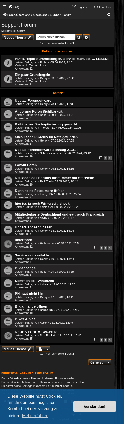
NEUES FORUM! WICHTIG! (37, 332)
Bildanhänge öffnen (31, 306)
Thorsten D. (47, 127)
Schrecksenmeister (52, 153)
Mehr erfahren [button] (35, 416)
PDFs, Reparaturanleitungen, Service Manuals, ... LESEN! (62, 59)
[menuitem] (14, 7)
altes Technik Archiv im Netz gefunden (46, 137)
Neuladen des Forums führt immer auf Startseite (54, 178)
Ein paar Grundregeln (32, 75)
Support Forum (18, 25)
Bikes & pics (25, 319)
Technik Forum (38, 65)
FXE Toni (45, 181)
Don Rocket (47, 335)
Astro (43, 322)
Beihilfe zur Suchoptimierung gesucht (46, 124)
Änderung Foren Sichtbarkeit (39, 111)
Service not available (32, 255)
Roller (43, 62)
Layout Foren (26, 165)
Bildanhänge (25, 268)
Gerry (21, 30)
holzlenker (46, 206)
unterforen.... (25, 240)
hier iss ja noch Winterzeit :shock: (43, 203)
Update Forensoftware (33, 100)
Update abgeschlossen (34, 227)
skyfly (43, 217)
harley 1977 (47, 194)
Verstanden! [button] (94, 406)
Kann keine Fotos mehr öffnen (40, 191)
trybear (44, 284)
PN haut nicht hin (29, 294)
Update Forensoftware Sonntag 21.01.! (46, 150)
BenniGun (46, 309)
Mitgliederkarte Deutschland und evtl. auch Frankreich (59, 214)
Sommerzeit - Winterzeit (34, 281)
